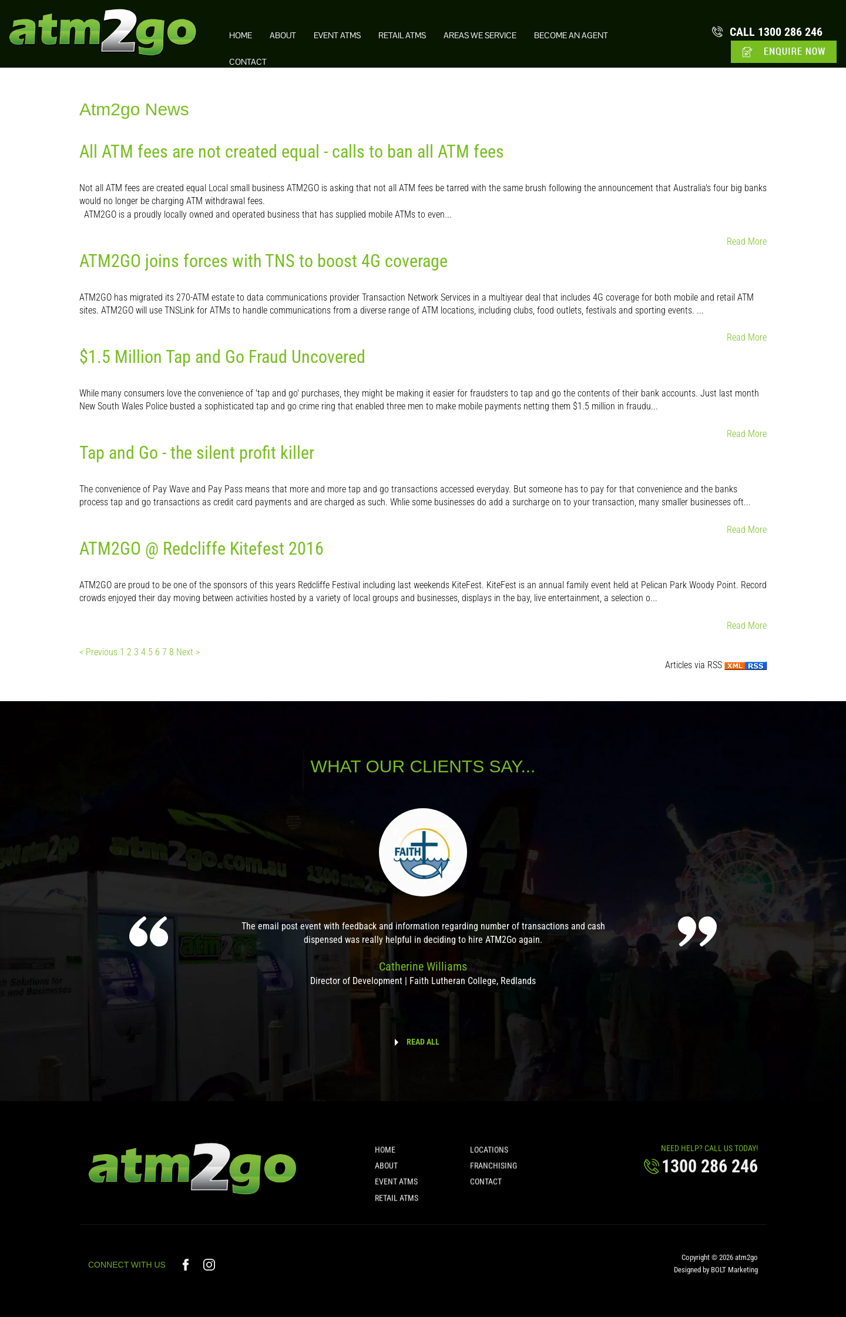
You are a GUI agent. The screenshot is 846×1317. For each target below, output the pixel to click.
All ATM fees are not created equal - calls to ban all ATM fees (291, 151)
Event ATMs (337, 35)
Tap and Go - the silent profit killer (196, 452)
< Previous (99, 652)
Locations (489, 1156)
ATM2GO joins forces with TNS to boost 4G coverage (263, 261)
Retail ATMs (402, 35)
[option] (423, 905)
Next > (188, 652)
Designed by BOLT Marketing (716, 1276)
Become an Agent (571, 35)
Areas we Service (480, 35)
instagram (209, 1272)
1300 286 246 (776, 32)
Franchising (493, 1172)
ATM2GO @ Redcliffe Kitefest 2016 (201, 548)
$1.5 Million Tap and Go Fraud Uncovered (222, 356)
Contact (248, 61)
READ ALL (423, 1041)
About (283, 35)
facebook (187, 1272)
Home (240, 35)
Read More (747, 241)
